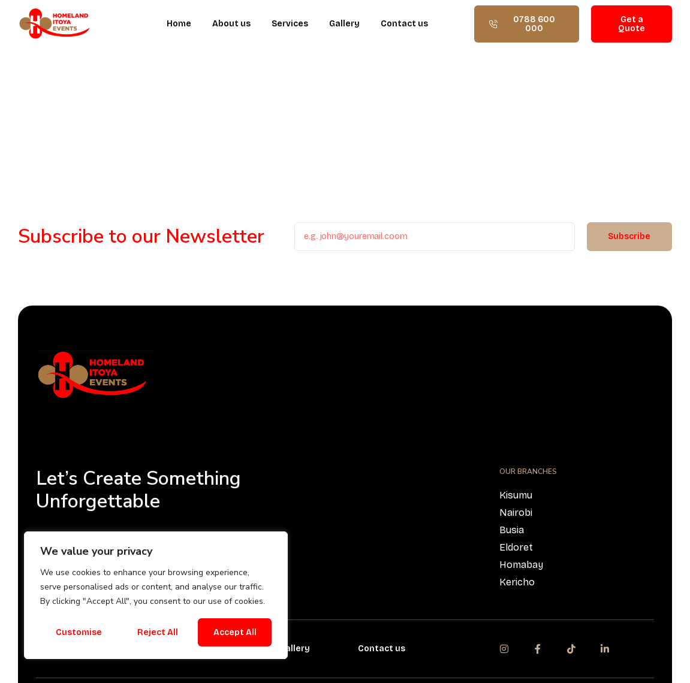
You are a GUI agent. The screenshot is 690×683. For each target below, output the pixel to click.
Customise (79, 632)
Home (179, 24)
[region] (156, 595)
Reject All (157, 632)
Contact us (404, 24)
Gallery (344, 24)
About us (231, 24)
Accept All (235, 632)
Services (290, 24)
